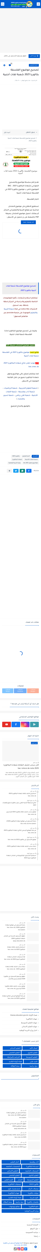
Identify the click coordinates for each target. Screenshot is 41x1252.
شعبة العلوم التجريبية (28, 388)
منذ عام (35, 762)
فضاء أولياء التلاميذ (15, 1061)
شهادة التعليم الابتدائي (29, 1026)
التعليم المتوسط (31, 1057)
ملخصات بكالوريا (32, 1202)
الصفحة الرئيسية (32, 1225)
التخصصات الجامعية (13, 1166)
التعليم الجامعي (14, 1052)
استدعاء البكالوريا (32, 1166)
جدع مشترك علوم (14, 1189)
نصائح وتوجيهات (14, 1206)
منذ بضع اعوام (30, 800)
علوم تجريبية (34, 1197)
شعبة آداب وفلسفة (26, 392)
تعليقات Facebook (20, 690)
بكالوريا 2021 (16, 456)
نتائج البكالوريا (33, 1206)
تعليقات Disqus (7, 690)
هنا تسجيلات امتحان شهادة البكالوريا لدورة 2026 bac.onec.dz (14, 958)
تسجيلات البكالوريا (14, 1184)
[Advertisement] (20, 30)
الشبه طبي (33, 1061)
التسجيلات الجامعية (31, 1171)
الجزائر (20, 1180)
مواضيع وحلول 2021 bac (30, 463)
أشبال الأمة (33, 1048)
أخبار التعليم (33, 65)
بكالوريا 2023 (33, 1184)
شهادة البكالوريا (17, 459)
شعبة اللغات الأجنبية (31, 459)
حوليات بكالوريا (33, 1193)
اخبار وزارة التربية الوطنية (28, 1030)
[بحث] (2, 4)
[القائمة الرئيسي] (38, 4)
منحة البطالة (15, 1066)
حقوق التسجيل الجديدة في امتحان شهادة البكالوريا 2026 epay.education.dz (14, 938)
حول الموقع (34, 1228)
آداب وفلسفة (34, 1162)
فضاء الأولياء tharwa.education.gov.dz (23, 1015)
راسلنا (36, 1236)
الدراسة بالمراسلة (13, 1057)
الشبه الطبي (8, 1180)
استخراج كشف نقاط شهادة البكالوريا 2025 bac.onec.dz (22, 795)
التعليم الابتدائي (15, 1048)
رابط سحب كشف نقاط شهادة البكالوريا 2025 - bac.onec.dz (21, 848)
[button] (28, 471)
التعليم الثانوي (32, 1052)
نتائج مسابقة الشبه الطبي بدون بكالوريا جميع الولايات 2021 (19, 804)
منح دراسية (33, 1066)
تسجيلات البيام (33, 1189)
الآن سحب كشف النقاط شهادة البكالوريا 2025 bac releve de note (21, 767)
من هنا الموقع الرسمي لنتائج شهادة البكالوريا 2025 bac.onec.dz (20, 832)
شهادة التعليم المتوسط (29, 1023)
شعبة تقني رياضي (22, 395)
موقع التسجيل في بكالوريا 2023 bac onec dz (22, 839)
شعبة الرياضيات (10, 388)
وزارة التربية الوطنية (14, 463)
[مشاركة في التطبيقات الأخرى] (9, 471)
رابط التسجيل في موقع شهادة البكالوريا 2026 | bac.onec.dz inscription (21, 822)
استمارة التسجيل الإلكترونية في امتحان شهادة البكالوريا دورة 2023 (21, 857)
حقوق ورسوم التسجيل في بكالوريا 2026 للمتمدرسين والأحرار (14, 56)
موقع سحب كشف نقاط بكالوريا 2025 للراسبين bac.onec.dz (21, 813)
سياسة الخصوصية (32, 1232)
